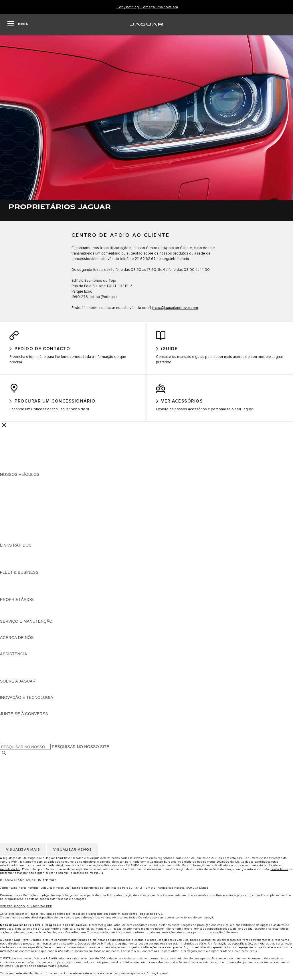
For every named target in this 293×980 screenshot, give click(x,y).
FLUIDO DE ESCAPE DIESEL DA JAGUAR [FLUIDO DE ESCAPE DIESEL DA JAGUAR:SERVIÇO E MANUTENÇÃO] (40, 636)
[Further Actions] (4, 429)
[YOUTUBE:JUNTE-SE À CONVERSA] (12, 734)
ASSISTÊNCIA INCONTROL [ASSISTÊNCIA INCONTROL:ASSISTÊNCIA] (26, 680)
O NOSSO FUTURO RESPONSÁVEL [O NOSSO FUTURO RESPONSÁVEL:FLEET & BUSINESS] (34, 593)
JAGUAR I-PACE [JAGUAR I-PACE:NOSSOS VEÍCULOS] (15, 495)
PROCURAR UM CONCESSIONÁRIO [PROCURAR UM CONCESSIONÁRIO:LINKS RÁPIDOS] (35, 560)
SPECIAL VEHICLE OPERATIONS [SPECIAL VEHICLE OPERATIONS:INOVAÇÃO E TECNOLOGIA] (32, 712)
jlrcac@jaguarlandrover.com (175, 308)
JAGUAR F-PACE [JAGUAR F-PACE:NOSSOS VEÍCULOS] (16, 484)
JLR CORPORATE (17, 796)
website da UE (10, 873)
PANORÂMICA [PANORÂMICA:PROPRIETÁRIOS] (13, 609)
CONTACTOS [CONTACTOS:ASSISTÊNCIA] (12, 669)
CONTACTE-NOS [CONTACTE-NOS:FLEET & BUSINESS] (16, 598)
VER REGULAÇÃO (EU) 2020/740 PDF (26, 911)
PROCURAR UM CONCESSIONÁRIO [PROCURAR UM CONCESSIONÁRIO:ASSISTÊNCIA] (35, 674)
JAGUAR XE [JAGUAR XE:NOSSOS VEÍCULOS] (11, 506)
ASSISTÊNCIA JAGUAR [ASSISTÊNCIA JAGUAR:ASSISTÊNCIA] (22, 663)
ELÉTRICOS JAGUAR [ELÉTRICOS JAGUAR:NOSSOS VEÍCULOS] (20, 527)
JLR (3, 647)
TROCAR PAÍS (13, 763)
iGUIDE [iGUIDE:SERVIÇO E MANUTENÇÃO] (7, 631)
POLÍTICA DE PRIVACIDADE (27, 780)
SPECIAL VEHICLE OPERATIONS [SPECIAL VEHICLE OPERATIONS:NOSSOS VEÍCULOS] (32, 533)
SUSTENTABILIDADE (20, 652)
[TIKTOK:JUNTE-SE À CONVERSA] (9, 729)
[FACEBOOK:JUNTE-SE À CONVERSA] (13, 740)
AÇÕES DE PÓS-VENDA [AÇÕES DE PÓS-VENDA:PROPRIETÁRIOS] (23, 620)
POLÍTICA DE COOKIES (22, 785)
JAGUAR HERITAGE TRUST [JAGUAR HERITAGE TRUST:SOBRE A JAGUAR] (26, 696)
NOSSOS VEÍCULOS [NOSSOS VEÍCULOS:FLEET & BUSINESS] (19, 587)
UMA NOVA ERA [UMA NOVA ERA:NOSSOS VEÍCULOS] (15, 544)
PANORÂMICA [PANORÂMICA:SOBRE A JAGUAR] (13, 691)
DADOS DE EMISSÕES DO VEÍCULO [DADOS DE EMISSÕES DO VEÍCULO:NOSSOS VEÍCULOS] (35, 538)
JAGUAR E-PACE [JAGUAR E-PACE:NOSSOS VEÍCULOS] (16, 489)
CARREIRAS (12, 769)
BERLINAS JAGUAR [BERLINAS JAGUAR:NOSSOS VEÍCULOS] (19, 516)
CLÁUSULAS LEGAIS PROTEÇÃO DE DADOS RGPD (50, 790)
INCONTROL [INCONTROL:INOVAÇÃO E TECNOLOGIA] (12, 707)
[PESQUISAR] (4, 757)
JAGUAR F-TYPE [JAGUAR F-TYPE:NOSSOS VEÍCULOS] (16, 500)
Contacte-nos (279, 873)
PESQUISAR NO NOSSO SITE (80, 751)
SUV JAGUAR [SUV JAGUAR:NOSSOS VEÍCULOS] (13, 522)
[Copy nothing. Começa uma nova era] (147, 7)
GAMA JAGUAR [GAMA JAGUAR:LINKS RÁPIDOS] (14, 555)
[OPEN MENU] (18, 24)
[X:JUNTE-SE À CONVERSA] (4, 745)
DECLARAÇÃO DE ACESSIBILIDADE (35, 801)
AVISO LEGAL (13, 774)
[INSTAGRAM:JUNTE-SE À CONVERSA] (14, 723)
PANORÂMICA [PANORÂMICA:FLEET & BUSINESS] (13, 582)
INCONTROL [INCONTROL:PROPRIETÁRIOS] (12, 614)
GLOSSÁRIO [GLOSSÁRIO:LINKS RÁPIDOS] (12, 565)
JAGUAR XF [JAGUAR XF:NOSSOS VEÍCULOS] (11, 511)
